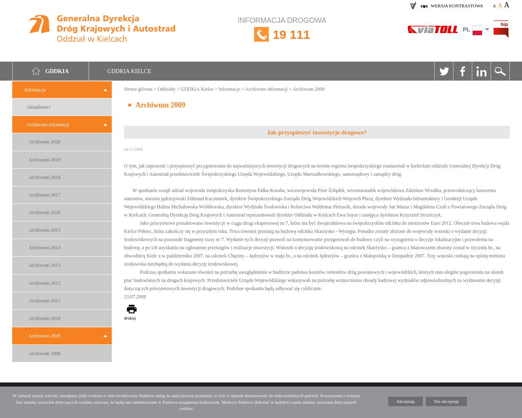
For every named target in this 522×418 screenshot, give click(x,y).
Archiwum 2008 (44, 353)
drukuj (130, 317)
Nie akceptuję (446, 401)
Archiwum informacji (48, 124)
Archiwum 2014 (44, 247)
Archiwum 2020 (44, 142)
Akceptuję (405, 401)
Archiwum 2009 (44, 336)
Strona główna (138, 89)
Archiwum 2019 (44, 160)
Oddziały (166, 89)
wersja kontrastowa (457, 5)
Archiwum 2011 (44, 301)
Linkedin (481, 71)
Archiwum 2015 (44, 230)
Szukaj (500, 71)
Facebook (462, 71)
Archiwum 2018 (44, 177)
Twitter (443, 71)
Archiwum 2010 (44, 318)
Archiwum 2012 (44, 283)
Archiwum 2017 (44, 195)
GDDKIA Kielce (129, 71)
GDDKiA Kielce (197, 89)
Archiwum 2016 (44, 212)
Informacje (35, 90)
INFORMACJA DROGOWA (282, 34)
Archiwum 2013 (44, 265)
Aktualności (38, 107)
